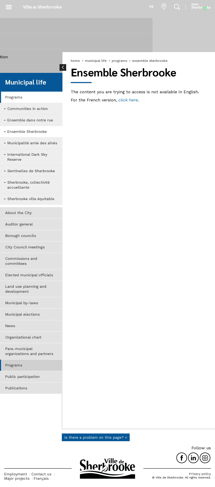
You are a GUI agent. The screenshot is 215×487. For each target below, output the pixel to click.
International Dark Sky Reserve (27, 157)
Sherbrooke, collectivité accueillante (28, 184)
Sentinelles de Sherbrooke (31, 171)
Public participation (22, 376)
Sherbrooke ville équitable (30, 199)
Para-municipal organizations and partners (29, 351)
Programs (13, 97)
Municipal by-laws (21, 303)
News (10, 326)
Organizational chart (23, 337)
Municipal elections (22, 314)
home (75, 61)
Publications (16, 388)
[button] (9, 6)
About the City (18, 212)
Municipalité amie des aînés (32, 143)
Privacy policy (200, 474)
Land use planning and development (25, 289)
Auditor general (19, 224)
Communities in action (27, 108)
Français (41, 478)
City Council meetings (25, 247)
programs (119, 61)
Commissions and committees (21, 261)
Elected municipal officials (29, 275)
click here (128, 99)
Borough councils (20, 235)
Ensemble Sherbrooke (27, 131)
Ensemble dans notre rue (30, 120)
